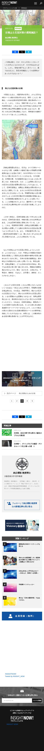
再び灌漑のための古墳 (19, 393)
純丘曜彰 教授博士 (11, 37)
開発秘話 (18, 28)
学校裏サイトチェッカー (26, 584)
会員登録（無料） (22, 616)
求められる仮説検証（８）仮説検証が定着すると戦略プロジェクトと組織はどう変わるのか (29, 560)
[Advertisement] (22, 343)
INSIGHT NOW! (9, 3)
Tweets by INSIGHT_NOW (15, 676)
